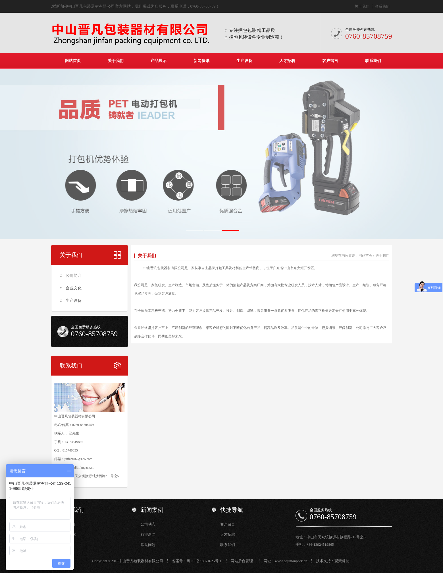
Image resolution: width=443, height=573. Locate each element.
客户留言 (330, 61)
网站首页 (73, 61)
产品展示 (159, 61)
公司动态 (148, 524)
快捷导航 (231, 510)
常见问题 (148, 545)
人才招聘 (287, 61)
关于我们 (362, 6)
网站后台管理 (242, 561)
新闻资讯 (201, 61)
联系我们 (382, 6)
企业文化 (74, 288)
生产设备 (244, 61)
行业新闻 (148, 534)
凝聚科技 (341, 561)
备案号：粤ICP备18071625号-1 (196, 561)
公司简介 (74, 275)
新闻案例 (152, 510)
